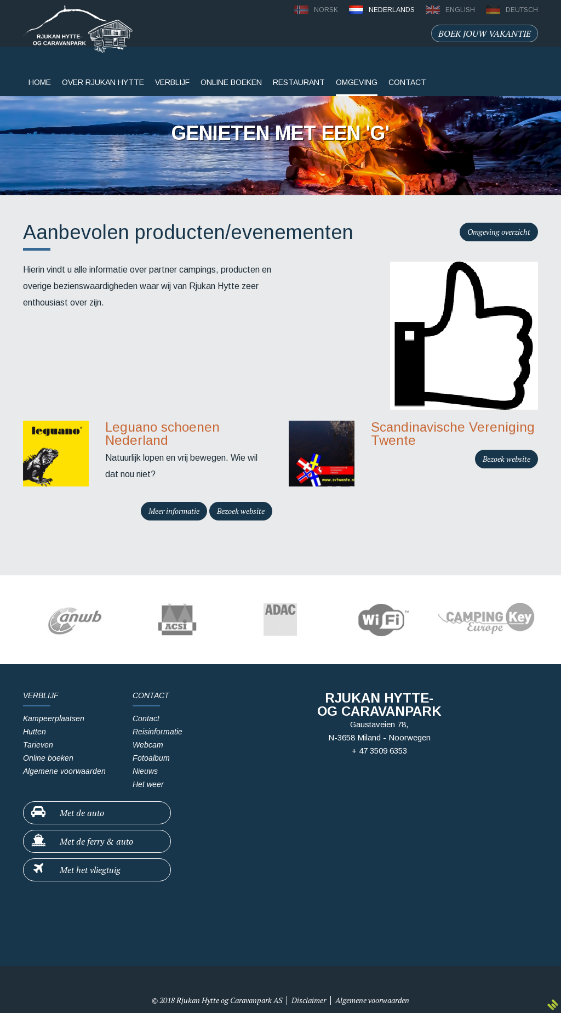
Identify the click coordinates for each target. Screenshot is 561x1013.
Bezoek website (241, 511)
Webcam (148, 744)
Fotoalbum (151, 758)
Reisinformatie (157, 731)
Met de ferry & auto (81, 840)
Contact (146, 718)
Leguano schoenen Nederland (162, 434)
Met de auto (67, 812)
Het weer (148, 784)
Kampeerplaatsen (53, 718)
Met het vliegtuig (75, 869)
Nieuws (145, 771)
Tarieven (38, 744)
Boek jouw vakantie (484, 33)
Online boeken (231, 82)
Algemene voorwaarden (64, 771)
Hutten (34, 731)
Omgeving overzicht (498, 232)
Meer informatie (173, 511)
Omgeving (356, 82)
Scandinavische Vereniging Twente (453, 434)
